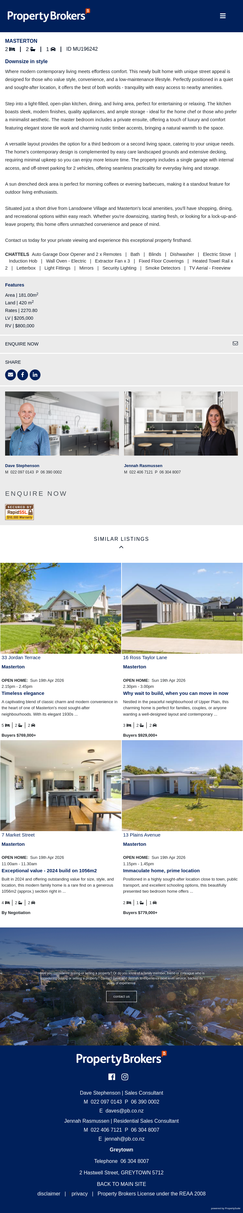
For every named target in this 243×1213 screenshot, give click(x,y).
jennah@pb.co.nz (124, 1139)
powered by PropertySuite (225, 1208)
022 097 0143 (103, 1102)
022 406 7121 (103, 1130)
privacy (79, 1193)
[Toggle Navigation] (222, 16)
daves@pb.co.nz (125, 1110)
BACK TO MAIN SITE (121, 1184)
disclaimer (48, 1193)
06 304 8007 (142, 1130)
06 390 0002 (142, 1102)
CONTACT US (122, 996)
